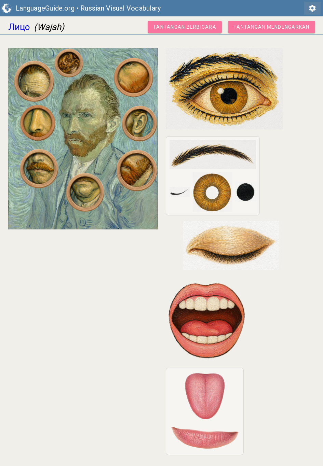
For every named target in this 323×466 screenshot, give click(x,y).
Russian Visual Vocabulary (120, 8)
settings (312, 8)
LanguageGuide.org (45, 8)
